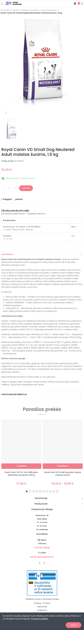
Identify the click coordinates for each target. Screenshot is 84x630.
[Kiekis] (9, 188)
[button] (27, 491)
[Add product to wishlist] (18, 199)
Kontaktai (42, 534)
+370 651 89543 (42, 547)
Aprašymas (7, 254)
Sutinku (73, 625)
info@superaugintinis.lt (42, 557)
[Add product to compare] (6, 199)
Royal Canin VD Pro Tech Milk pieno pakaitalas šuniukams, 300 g (21, 473)
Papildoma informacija (14, 394)
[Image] (13, 3)
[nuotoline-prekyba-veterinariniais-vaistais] (42, 583)
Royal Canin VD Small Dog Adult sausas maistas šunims (62, 473)
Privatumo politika (39, 618)
